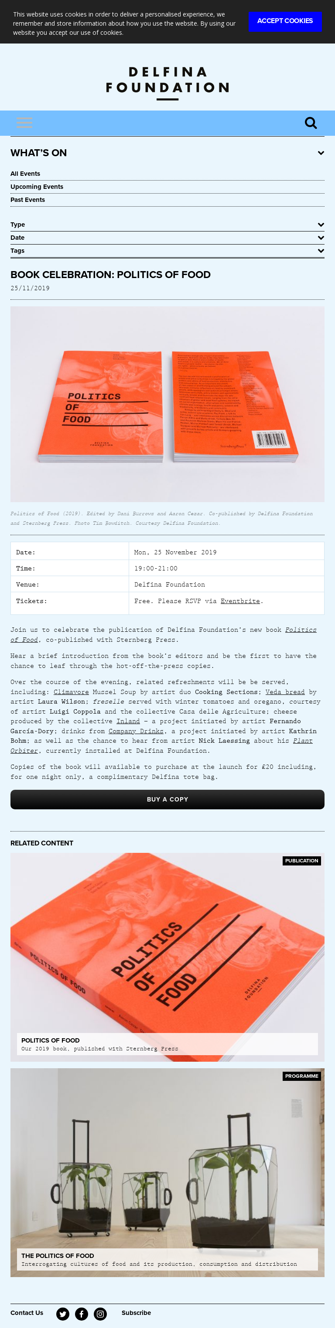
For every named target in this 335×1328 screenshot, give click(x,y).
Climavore (71, 691)
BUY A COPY (167, 799)
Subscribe (136, 1313)
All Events (25, 174)
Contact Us (26, 1313)
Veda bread (285, 691)
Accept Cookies (285, 21)
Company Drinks (136, 730)
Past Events (27, 200)
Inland (128, 720)
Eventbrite (240, 600)
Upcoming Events (36, 187)
